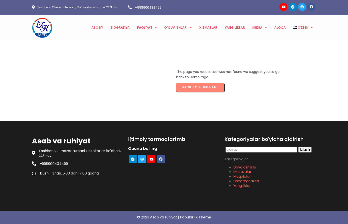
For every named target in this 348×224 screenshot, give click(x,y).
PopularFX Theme (195, 217)
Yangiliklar (242, 185)
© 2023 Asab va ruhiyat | (158, 217)
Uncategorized (246, 181)
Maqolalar (242, 176)
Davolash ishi (244, 167)
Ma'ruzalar (242, 171)
